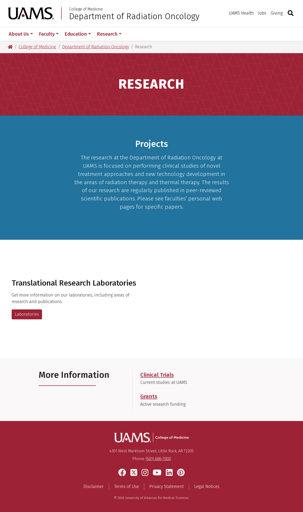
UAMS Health (241, 13)
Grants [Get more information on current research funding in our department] (148, 396)
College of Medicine (86, 9)
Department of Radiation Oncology (134, 16)
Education (78, 34)
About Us (21, 34)
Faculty (49, 34)
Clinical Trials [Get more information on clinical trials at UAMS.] (157, 375)
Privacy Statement (166, 486)
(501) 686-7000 (158, 458)
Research (109, 34)
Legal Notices (206, 486)
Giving (277, 13)
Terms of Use (126, 486)
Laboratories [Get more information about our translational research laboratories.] (27, 314)
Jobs (262, 13)
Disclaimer (94, 486)
